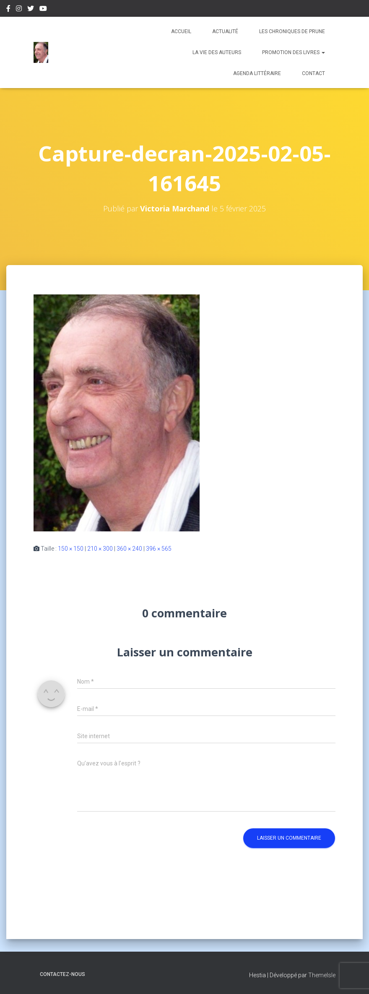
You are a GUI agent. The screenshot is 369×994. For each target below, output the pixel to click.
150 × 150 (70, 548)
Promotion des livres (293, 52)
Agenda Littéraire (257, 73)
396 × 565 (159, 548)
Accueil (181, 31)
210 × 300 (100, 548)
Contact (313, 73)
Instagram (19, 9)
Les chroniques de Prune (292, 31)
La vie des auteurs (216, 52)
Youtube (43, 9)
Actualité (225, 31)
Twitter (30, 9)
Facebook (8, 9)
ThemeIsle (321, 975)
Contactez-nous (62, 974)
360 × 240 (129, 548)
